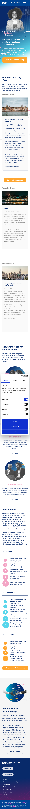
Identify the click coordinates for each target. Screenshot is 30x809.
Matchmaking (7, 789)
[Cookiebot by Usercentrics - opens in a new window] (21, 376)
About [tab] (24, 380)
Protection (18, 803)
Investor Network (8, 792)
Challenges (6, 784)
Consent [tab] (5, 380)
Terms (13, 806)
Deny (15, 431)
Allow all (15, 421)
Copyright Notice (6, 803)
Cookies (12, 803)
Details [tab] (15, 380)
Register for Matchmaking (15, 668)
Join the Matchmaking (15, 60)
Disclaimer (24, 802)
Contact (5, 794)
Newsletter (8, 774)
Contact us (8, 768)
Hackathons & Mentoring (10, 782)
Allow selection (15, 426)
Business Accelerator (9, 787)
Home (5, 779)
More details (15, 453)
